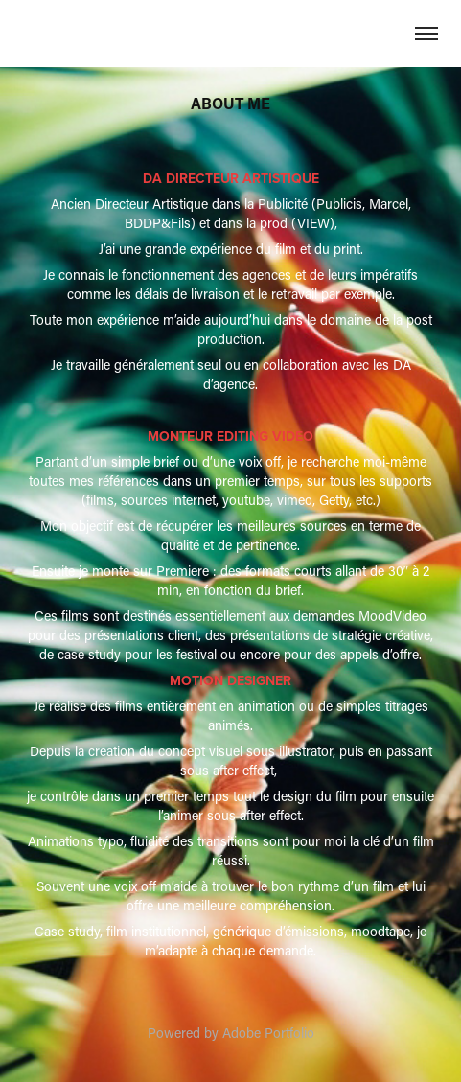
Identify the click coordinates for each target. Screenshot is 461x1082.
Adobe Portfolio (268, 1033)
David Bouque (230, 33)
